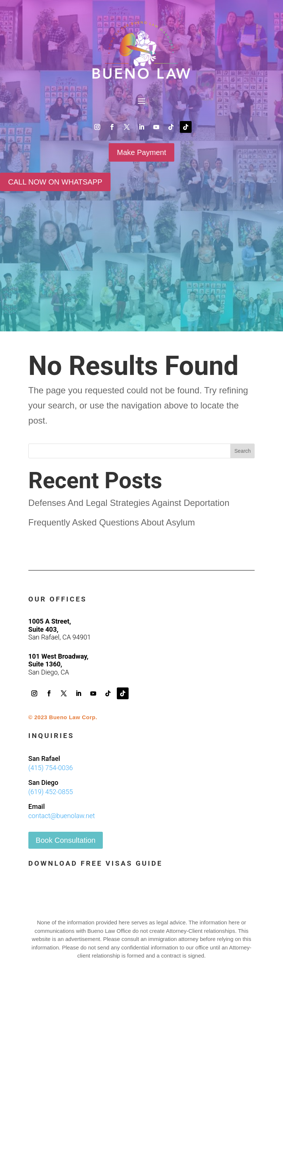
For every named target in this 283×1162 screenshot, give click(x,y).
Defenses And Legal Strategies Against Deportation (129, 503)
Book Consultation (65, 840)
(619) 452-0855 (50, 792)
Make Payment (141, 152)
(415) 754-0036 (50, 768)
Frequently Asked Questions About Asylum (111, 522)
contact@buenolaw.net (61, 816)
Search (242, 451)
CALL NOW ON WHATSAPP (55, 182)
